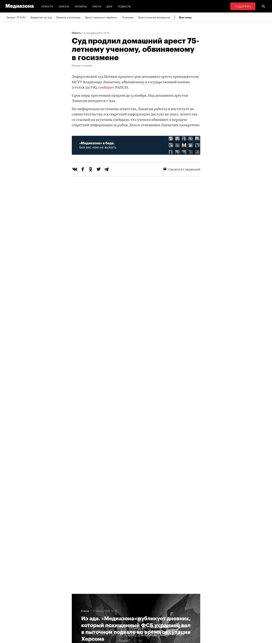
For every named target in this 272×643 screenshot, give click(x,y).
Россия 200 (126, 617)
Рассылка (125, 602)
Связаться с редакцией (181, 169)
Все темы (185, 17)
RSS (123, 595)
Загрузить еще (136, 485)
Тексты (96, 6)
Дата (109, 6)
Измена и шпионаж (68, 17)
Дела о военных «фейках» (101, 17)
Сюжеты (64, 6)
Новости (47, 6)
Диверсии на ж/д (41, 17)
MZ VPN (124, 610)
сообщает (106, 87)
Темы (76, 617)
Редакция (79, 595)
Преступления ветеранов (154, 17)
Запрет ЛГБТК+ (16, 17)
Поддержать (243, 6)
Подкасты (124, 6)
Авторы (77, 610)
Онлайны (81, 6)
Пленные (127, 17)
